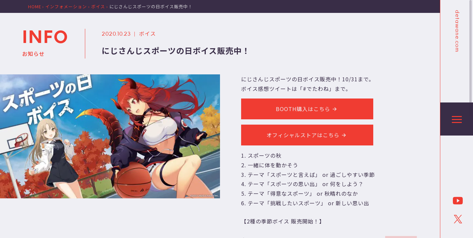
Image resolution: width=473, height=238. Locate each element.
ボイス (147, 33)
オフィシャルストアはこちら (307, 135)
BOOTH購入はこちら (307, 109)
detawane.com (456, 31)
